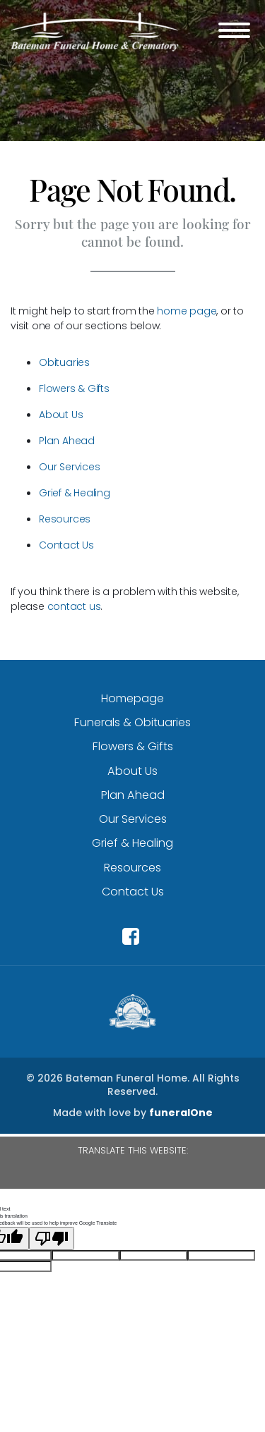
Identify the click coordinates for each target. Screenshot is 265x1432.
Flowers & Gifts (74, 388)
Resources (64, 519)
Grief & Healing (74, 493)
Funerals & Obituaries (132, 722)
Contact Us (66, 545)
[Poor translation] (51, 1238)
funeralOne (181, 1113)
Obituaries (64, 362)
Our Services (69, 467)
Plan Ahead (67, 441)
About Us (61, 415)
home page (186, 311)
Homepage (132, 698)
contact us (74, 606)
